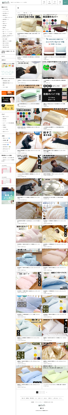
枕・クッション (6, 29)
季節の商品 (32, 398)
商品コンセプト (6, 116)
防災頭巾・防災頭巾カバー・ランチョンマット (8, 36)
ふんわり (3, 74)
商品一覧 (23, 398)
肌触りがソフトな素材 (7, 41)
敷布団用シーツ (6, 19)
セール (36, 398)
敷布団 (4, 27)
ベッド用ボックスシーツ (7, 17)
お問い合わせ (55, 398)
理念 (4, 85)
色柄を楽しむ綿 (6, 47)
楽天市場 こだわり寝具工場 (8, 157)
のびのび (10, 74)
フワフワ (10, 71)
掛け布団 (4, 25)
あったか (3, 71)
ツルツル (6, 74)
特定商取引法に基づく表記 (48, 402)
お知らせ (45, 398)
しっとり (6, 71)
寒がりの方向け (6, 45)
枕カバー (4, 21)
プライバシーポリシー (39, 402)
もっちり (5, 72)
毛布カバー (5, 23)
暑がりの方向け (6, 43)
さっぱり (12, 72)
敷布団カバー (5, 15)
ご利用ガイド (50, 398)
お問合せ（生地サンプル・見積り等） (8, 52)
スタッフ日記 (5, 129)
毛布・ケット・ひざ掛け (7, 33)
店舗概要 (32, 402)
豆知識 (4, 125)
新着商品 (27, 398)
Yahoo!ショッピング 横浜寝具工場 (8, 160)
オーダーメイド (6, 11)
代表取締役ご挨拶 (6, 80)
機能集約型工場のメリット (8, 82)
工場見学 (4, 127)
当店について (40, 398)
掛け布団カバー (6, 13)
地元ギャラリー (6, 131)
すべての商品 (5, 9)
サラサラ (8, 72)
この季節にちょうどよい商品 (8, 65)
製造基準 (4, 118)
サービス (4, 120)
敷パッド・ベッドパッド (7, 31)
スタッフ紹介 (5, 87)
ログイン (60, 398)
